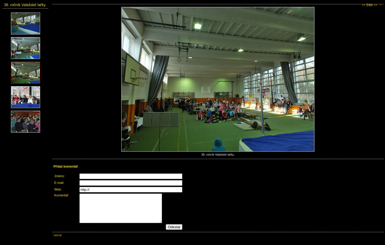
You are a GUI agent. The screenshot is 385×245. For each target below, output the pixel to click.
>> (375, 5)
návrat (57, 240)
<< (363, 5)
